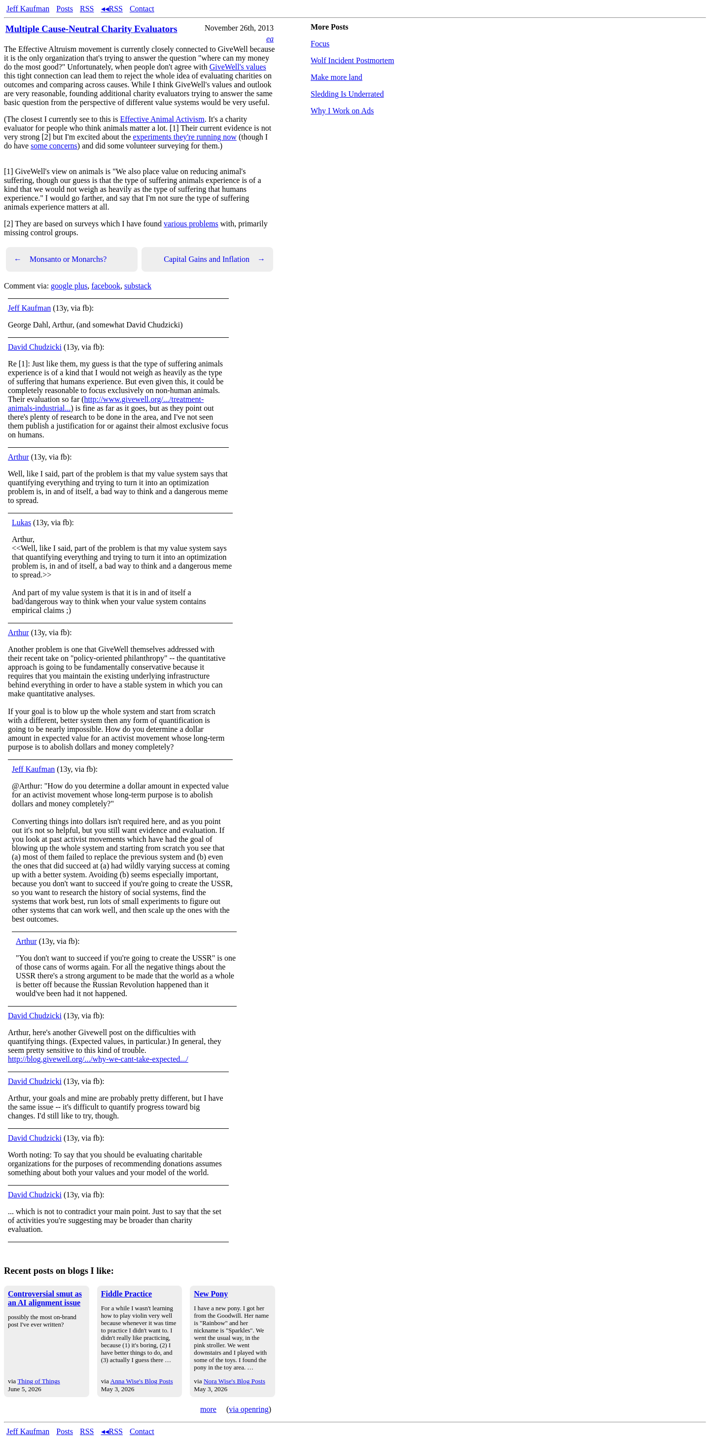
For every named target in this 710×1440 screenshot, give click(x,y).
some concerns (54, 146)
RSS (87, 8)
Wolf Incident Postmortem (352, 60)
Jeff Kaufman (27, 8)
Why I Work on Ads (342, 111)
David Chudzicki (35, 347)
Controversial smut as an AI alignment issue (45, 1298)
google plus (69, 286)
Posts (64, 8)
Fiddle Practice (126, 1294)
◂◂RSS (112, 8)
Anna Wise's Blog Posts (141, 1381)
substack (137, 286)
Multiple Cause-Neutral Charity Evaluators (91, 29)
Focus (320, 43)
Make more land (336, 77)
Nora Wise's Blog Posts (234, 1381)
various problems (191, 223)
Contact (142, 8)
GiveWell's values (238, 67)
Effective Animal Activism (162, 119)
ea (270, 39)
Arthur (18, 457)
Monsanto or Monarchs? (60, 259)
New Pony (211, 1294)
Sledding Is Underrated (347, 94)
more (208, 1409)
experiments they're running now (184, 137)
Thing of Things (38, 1381)
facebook (105, 286)
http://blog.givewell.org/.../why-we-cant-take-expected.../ (98, 1059)
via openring (248, 1409)
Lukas (21, 522)
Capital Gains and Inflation (214, 259)
